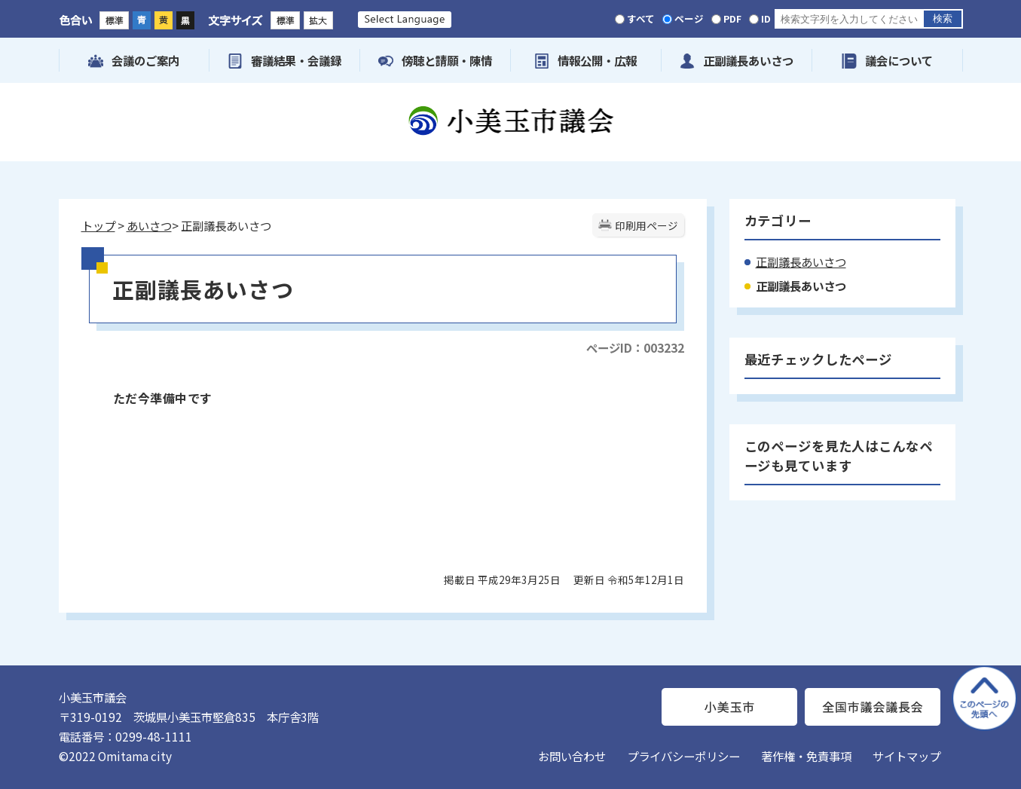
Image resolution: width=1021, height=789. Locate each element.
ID (766, 18)
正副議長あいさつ (801, 261)
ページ (689, 18)
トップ (98, 225)
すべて (641, 18)
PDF (732, 18)
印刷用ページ (646, 225)
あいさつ (149, 225)
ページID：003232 (635, 347)
